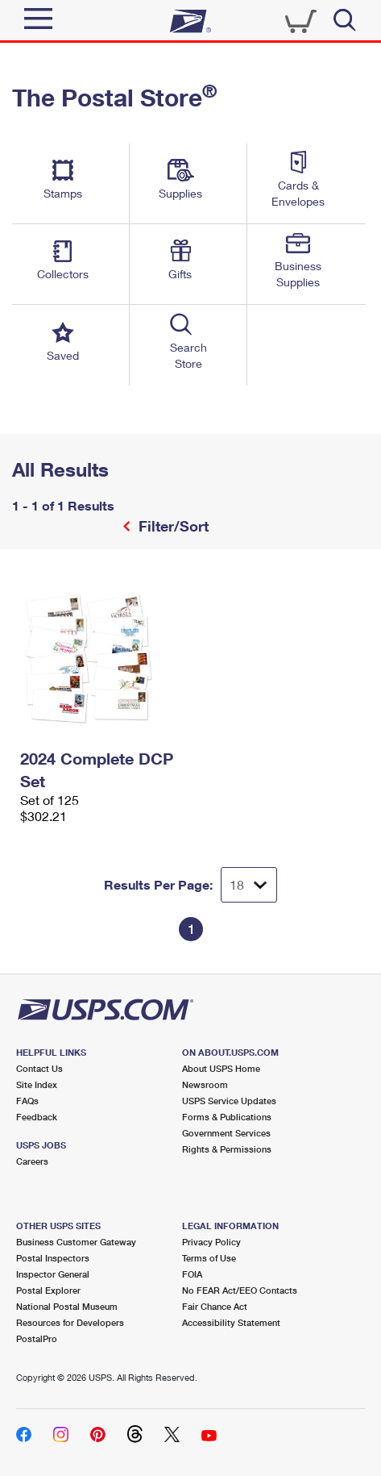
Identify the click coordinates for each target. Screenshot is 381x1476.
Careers (32, 1161)
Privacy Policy (211, 1241)
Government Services (226, 1133)
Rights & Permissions (226, 1149)
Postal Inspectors (52, 1258)
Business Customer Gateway (76, 1241)
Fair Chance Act (214, 1306)
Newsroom (205, 1084)
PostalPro (36, 1338)
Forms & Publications (226, 1116)
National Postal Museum (67, 1306)
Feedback (36, 1116)
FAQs (27, 1100)
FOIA (192, 1274)
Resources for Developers (70, 1322)
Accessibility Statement (231, 1322)
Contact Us (39, 1068)
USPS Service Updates (229, 1100)
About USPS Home (221, 1068)
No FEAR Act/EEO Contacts (239, 1290)
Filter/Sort (172, 526)
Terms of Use (209, 1258)
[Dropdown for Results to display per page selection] (249, 885)
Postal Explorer (48, 1290)
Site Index (36, 1084)
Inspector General (52, 1274)
